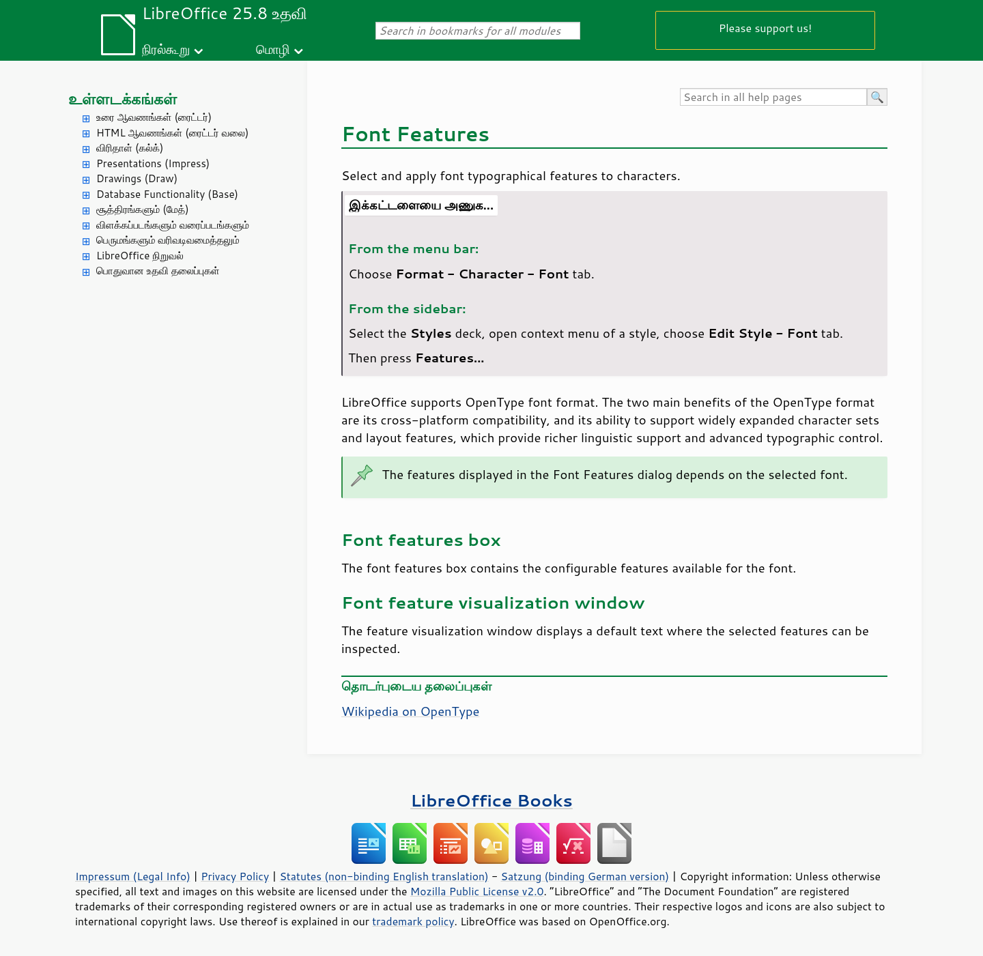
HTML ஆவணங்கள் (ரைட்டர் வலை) (172, 133)
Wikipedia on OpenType (410, 711)
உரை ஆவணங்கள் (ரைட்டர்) (154, 117)
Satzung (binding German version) (585, 876)
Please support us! (765, 27)
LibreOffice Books (491, 800)
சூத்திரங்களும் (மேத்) (142, 209)
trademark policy (413, 921)
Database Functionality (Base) (167, 194)
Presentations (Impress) (153, 163)
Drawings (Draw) (136, 178)
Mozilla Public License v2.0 (477, 891)
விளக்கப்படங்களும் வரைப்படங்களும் (172, 225)
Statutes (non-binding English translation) (383, 876)
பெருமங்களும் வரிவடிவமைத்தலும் (168, 240)
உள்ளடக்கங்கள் (122, 98)
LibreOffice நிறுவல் (140, 255)
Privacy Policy (235, 876)
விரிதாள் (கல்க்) (129, 148)
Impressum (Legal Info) (132, 876)
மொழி (273, 49)
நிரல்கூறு (166, 49)
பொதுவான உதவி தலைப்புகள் (158, 270)
